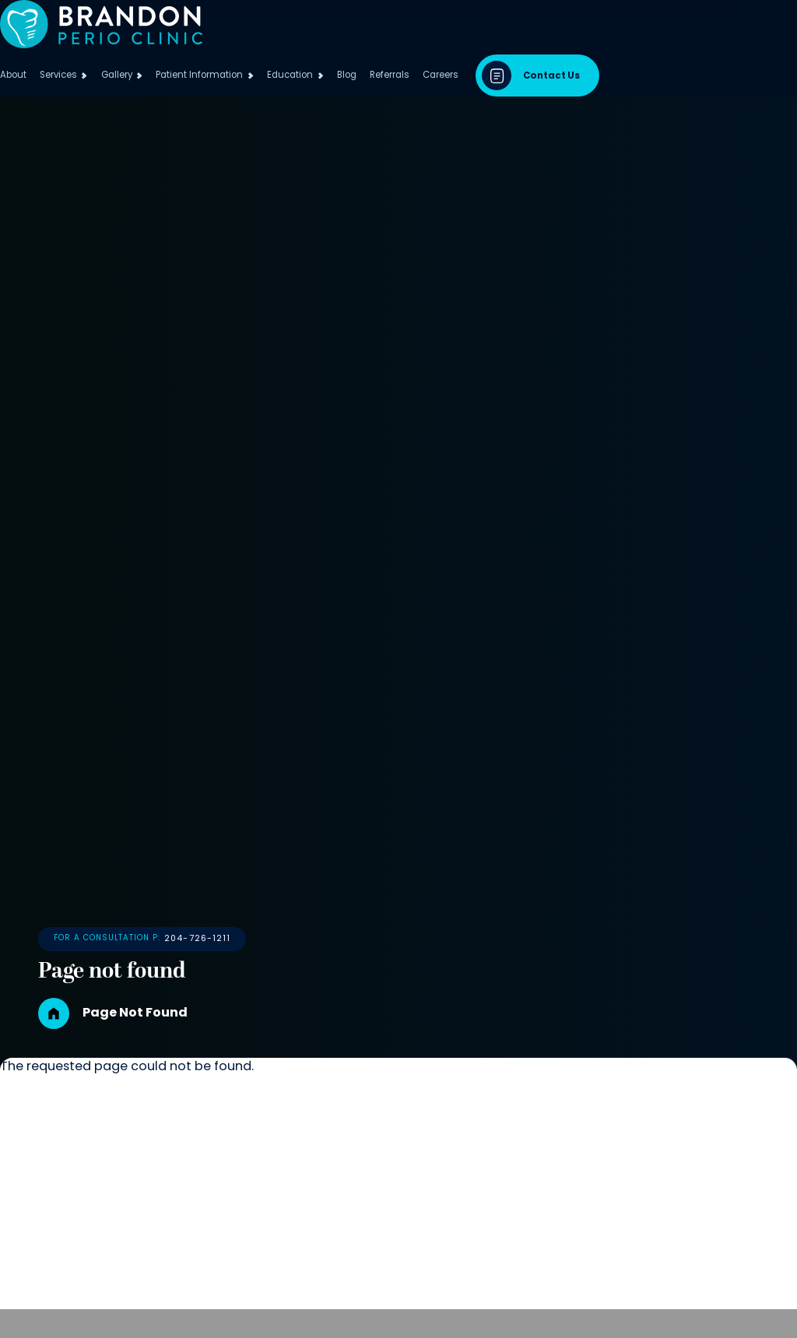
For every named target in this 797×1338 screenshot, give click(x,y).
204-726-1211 (291, 960)
